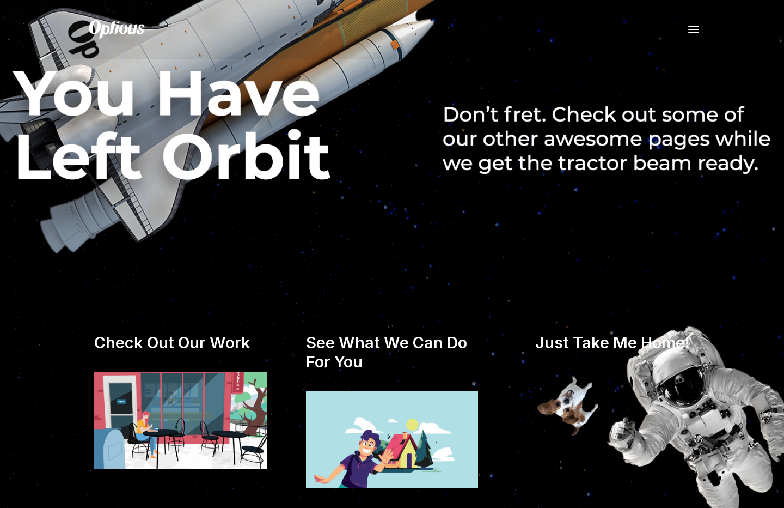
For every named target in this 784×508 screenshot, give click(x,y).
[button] (694, 29)
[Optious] (116, 29)
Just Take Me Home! (612, 342)
